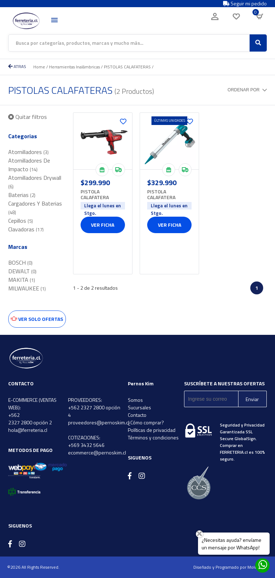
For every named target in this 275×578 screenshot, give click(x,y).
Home (39, 66)
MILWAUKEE (27, 288)
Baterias (21, 195)
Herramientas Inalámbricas (74, 66)
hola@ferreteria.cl (27, 430)
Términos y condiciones (153, 437)
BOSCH (20, 262)
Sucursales (139, 407)
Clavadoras (26, 229)
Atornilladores (28, 152)
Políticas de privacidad (151, 430)
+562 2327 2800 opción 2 (30, 418)
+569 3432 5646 (86, 445)
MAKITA (21, 279)
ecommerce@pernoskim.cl (97, 452)
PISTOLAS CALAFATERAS (127, 66)
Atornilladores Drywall (34, 181)
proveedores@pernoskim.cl (98, 422)
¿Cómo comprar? (146, 422)
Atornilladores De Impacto (29, 164)
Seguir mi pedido (245, 3)
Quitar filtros (27, 116)
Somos (135, 400)
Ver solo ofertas (37, 319)
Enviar (252, 399)
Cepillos (20, 220)
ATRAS (17, 66)
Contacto (137, 415)
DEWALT (22, 271)
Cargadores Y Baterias (35, 207)
